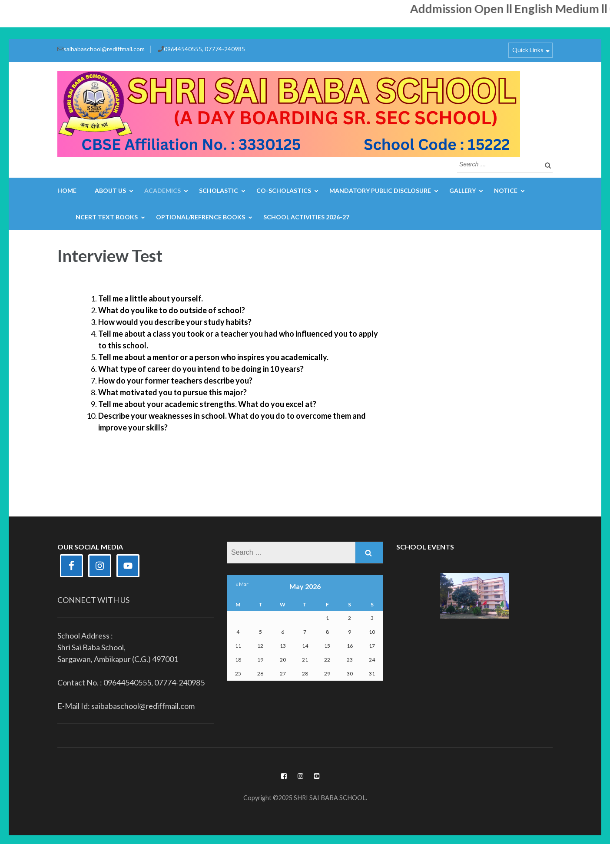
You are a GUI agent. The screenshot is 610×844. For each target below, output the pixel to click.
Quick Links (528, 49)
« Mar (242, 584)
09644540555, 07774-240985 (204, 49)
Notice (505, 190)
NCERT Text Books (107, 217)
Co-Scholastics (283, 190)
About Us (110, 190)
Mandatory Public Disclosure (380, 190)
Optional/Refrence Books (200, 217)
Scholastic (218, 190)
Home (66, 190)
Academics (162, 190)
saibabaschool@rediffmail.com (104, 49)
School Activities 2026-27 (306, 217)
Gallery (462, 190)
